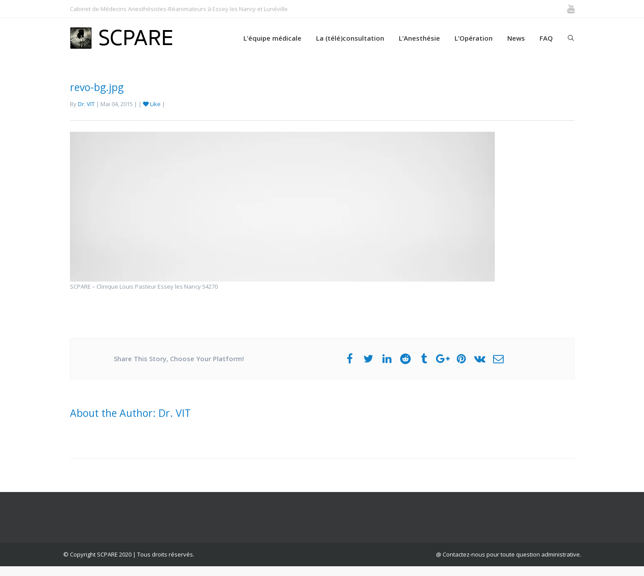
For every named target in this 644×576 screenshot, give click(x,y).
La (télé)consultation (350, 38)
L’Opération (474, 38)
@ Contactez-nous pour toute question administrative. (508, 554)
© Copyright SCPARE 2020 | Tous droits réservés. (128, 554)
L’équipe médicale (272, 38)
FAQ (546, 38)
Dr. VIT (86, 104)
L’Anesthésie (419, 38)
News (516, 38)
